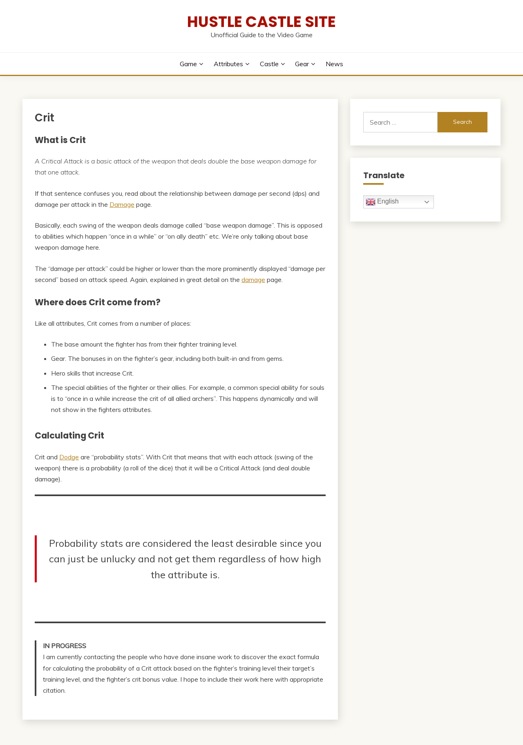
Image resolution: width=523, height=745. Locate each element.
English (382, 202)
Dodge (69, 457)
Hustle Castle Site (261, 21)
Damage (122, 204)
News (334, 64)
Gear (302, 64)
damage (253, 279)
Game (188, 64)
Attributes (228, 64)
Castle (269, 64)
